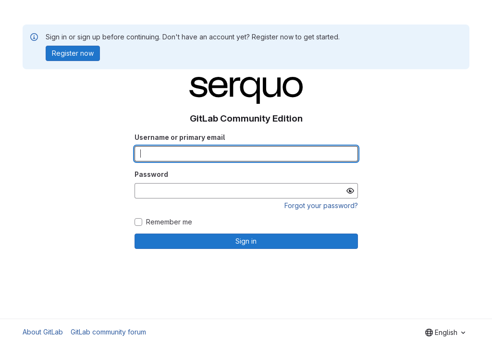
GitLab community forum (108, 332)
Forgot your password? (321, 205)
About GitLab (43, 332)
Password (151, 174)
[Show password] (350, 190)
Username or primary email (180, 137)
